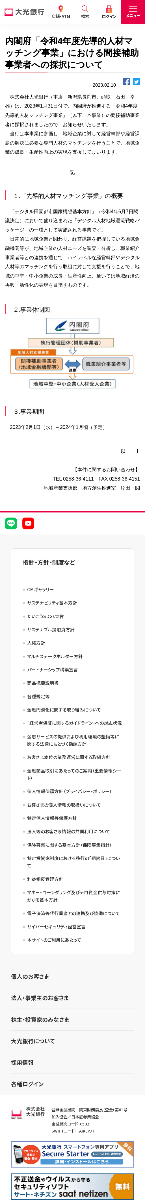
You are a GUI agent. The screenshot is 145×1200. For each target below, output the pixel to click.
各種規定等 (38, 696)
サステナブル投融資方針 (51, 629)
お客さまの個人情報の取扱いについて (64, 805)
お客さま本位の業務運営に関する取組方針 (69, 757)
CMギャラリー (40, 589)
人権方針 (36, 643)
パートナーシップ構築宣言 (52, 669)
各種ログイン (27, 1084)
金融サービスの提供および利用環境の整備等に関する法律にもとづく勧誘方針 (73, 740)
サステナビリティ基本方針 (52, 602)
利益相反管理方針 (45, 879)
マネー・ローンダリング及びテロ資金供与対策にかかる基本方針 (73, 896)
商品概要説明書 (43, 683)
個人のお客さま (30, 976)
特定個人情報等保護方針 (52, 818)
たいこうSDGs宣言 (45, 616)
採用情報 (22, 1062)
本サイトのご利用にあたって (54, 940)
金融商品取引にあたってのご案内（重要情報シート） (74, 774)
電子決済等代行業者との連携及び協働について (73, 913)
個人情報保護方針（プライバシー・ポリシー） (69, 791)
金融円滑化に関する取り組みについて (64, 709)
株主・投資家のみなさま (40, 1019)
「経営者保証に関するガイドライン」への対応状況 (74, 723)
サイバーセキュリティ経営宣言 (56, 926)
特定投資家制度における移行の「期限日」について (73, 862)
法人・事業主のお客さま (40, 998)
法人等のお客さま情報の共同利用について (68, 831)
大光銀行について (33, 1041)
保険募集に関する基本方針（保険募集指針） (69, 845)
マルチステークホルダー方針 (55, 656)
